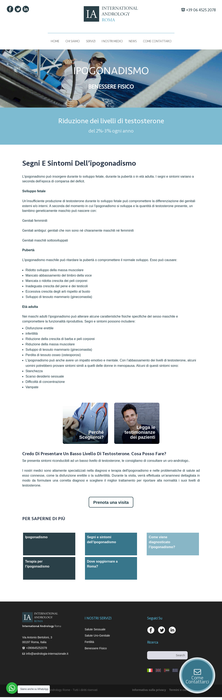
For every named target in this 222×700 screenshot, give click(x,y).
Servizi (90, 41)
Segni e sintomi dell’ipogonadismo (101, 539)
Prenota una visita (111, 502)
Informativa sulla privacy (149, 690)
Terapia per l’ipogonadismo (37, 564)
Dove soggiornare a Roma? (102, 564)
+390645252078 (36, 648)
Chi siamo (72, 41)
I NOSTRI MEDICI (112, 41)
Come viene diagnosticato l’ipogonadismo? (162, 542)
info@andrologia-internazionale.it (47, 653)
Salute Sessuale (95, 629)
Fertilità (89, 642)
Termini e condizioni (183, 690)
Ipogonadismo (36, 537)
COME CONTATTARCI (157, 41)
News (133, 41)
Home (55, 41)
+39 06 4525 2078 (201, 10)
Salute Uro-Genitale (97, 635)
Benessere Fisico (96, 648)
